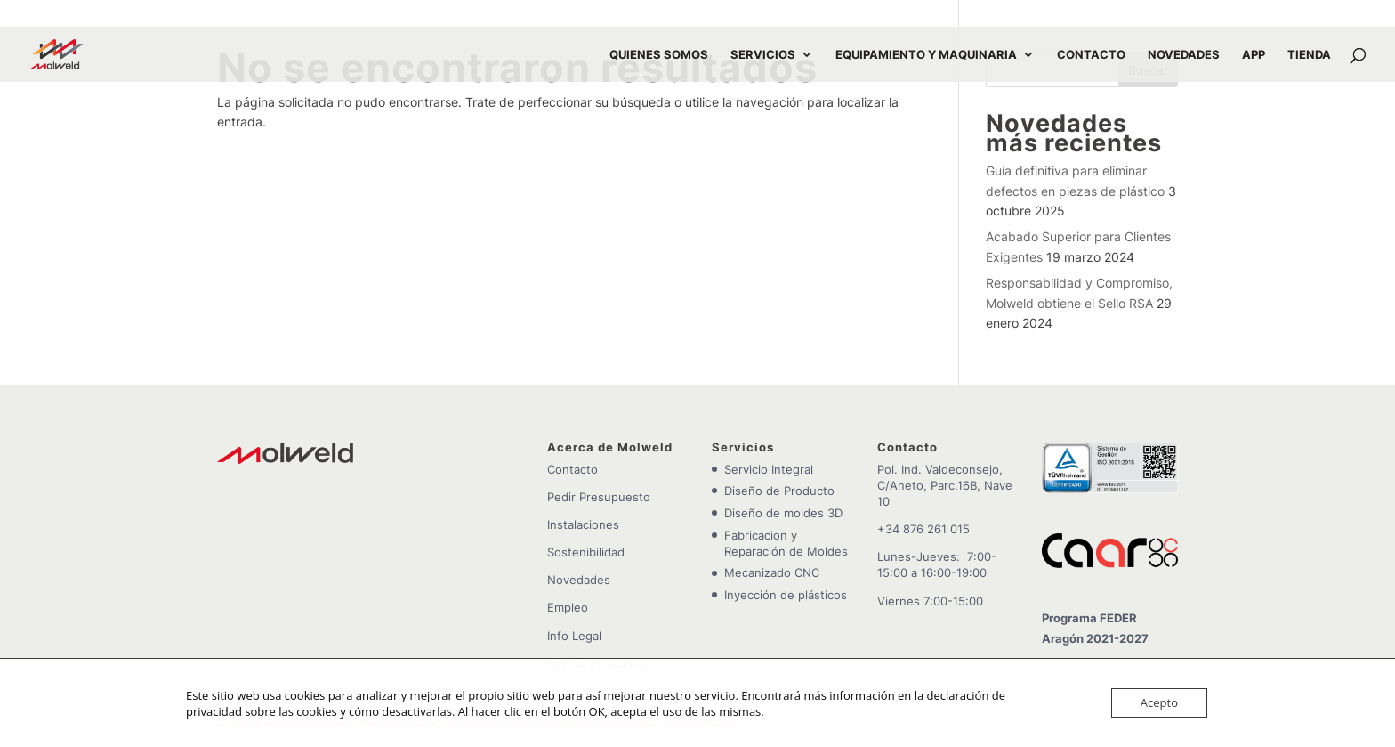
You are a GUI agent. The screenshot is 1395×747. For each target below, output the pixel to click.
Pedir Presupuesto (598, 497)
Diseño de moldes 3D (783, 513)
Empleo (567, 607)
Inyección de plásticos (785, 595)
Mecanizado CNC (771, 572)
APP (1253, 54)
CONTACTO (1091, 54)
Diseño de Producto (779, 490)
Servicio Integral (768, 469)
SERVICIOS (762, 54)
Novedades (578, 579)
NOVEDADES (1184, 54)
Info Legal (574, 636)
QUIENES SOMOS (658, 54)
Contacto (572, 469)
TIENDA (1309, 54)
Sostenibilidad (586, 552)
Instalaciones (583, 524)
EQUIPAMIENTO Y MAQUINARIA (926, 54)
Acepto (1159, 702)
